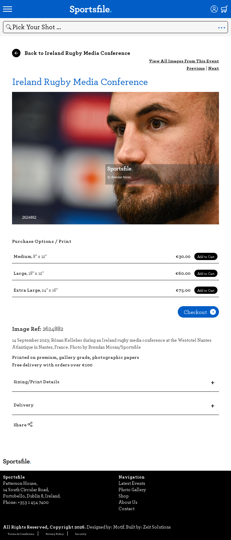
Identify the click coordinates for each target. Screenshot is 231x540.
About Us (128, 502)
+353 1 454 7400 (33, 502)
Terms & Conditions (21, 534)
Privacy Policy (55, 534)
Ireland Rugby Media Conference (80, 81)
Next (213, 68)
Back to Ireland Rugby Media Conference (71, 53)
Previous (195, 68)
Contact (126, 508)
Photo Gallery (132, 489)
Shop (124, 496)
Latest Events (132, 483)
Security (80, 534)
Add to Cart (205, 256)
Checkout (200, 312)
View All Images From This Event (184, 61)
